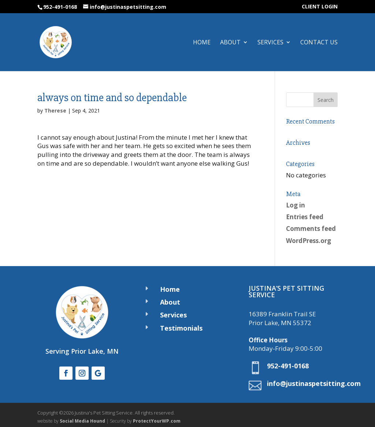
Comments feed (311, 228)
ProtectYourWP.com (157, 421)
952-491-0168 (60, 6)
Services (270, 43)
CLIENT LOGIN (320, 7)
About (230, 43)
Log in (295, 205)
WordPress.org (308, 240)
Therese (55, 110)
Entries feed (304, 217)
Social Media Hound (82, 421)
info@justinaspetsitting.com (314, 383)
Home (202, 43)
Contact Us (319, 43)
